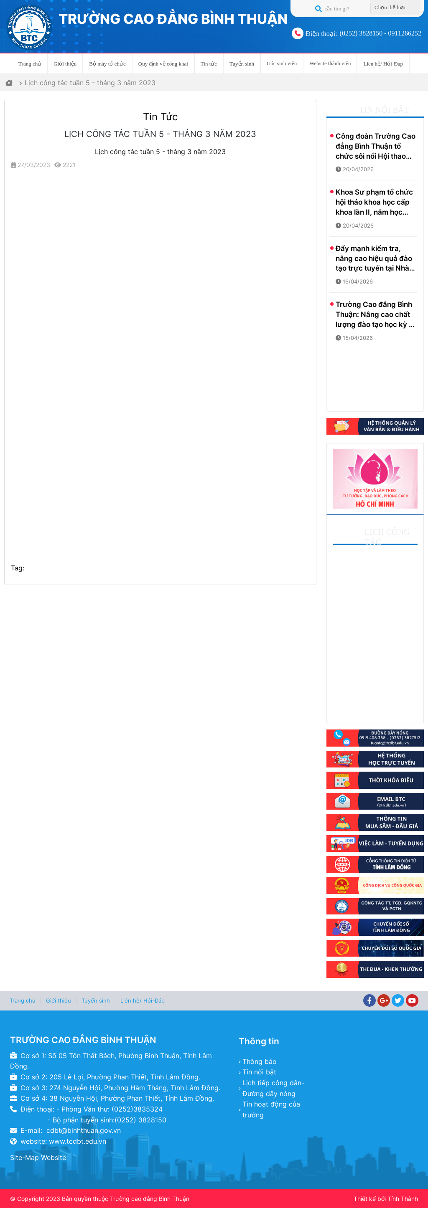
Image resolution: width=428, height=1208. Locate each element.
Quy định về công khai (163, 64)
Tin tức (209, 64)
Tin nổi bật (259, 1072)
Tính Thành (402, 1198)
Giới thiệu (65, 64)
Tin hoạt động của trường (271, 1109)
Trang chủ (29, 64)
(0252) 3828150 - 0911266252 (380, 33)
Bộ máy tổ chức (107, 64)
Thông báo (259, 1061)
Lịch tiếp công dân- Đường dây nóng (273, 1088)
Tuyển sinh (241, 64)
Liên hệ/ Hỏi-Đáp (383, 64)
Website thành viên (330, 63)
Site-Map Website (38, 1157)
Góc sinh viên (282, 63)
